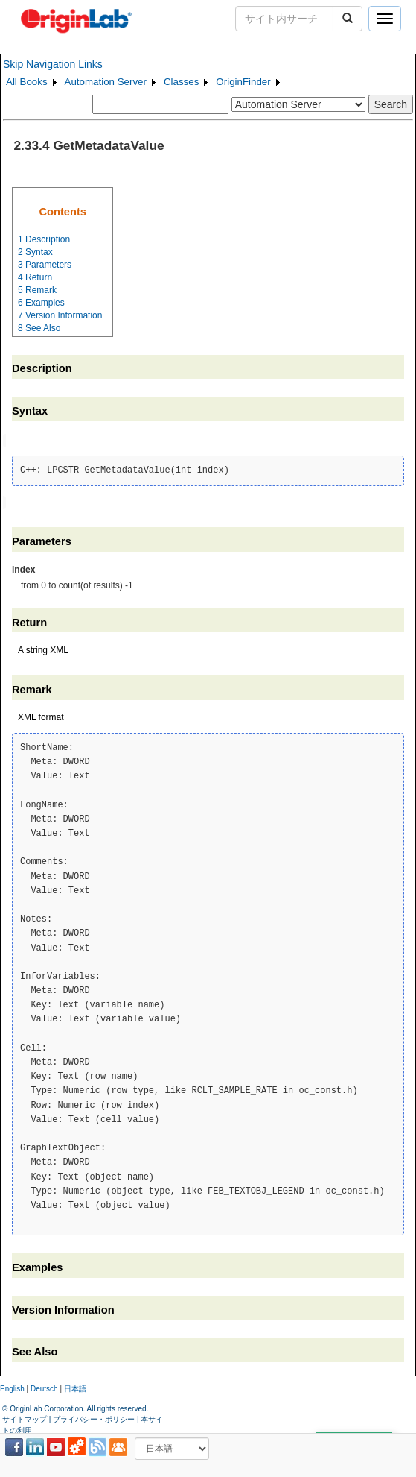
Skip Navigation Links (53, 64)
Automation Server (106, 81)
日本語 (75, 1386)
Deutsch (44, 1386)
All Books (27, 81)
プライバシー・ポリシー (94, 1418)
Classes (181, 81)
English (12, 1386)
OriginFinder (243, 81)
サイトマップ (24, 1418)
